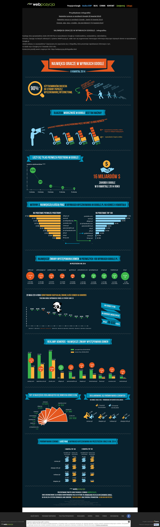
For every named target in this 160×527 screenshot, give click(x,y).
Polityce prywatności (102, 525)
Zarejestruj (121, 5)
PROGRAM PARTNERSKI (49, 516)
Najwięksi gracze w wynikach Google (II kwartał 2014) (80, 16)
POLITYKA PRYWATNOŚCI (66, 516)
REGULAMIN (81, 516)
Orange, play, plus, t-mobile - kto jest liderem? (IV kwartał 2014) (80, 23)
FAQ (123, 516)
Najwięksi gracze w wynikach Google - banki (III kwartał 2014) (80, 19)
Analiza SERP (87, 5)
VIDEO (97, 516)
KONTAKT (110, 5)
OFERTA (90, 516)
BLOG (96, 5)
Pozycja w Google (73, 5)
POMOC (104, 516)
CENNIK (102, 5)
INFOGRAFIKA (114, 516)
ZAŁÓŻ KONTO (35, 516)
